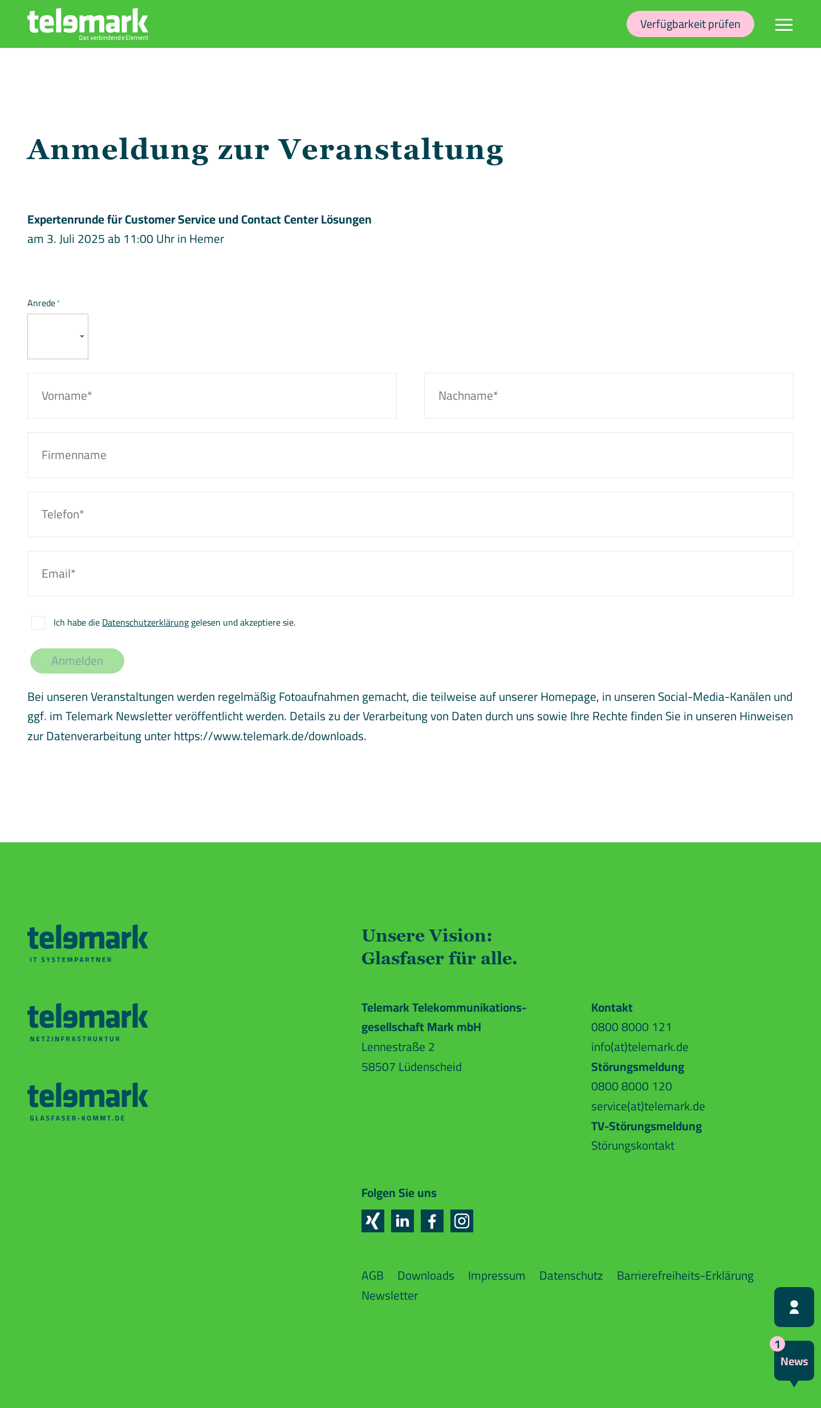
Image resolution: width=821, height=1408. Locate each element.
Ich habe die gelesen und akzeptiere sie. (174, 622)
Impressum (497, 1275)
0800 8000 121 (631, 1027)
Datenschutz (571, 1275)
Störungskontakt (632, 1145)
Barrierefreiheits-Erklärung (685, 1275)
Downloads (425, 1275)
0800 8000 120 (631, 1086)
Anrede (43, 302)
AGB (372, 1275)
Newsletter (389, 1295)
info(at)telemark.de (640, 1047)
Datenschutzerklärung (145, 622)
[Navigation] (784, 24)
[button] (372, 1221)
